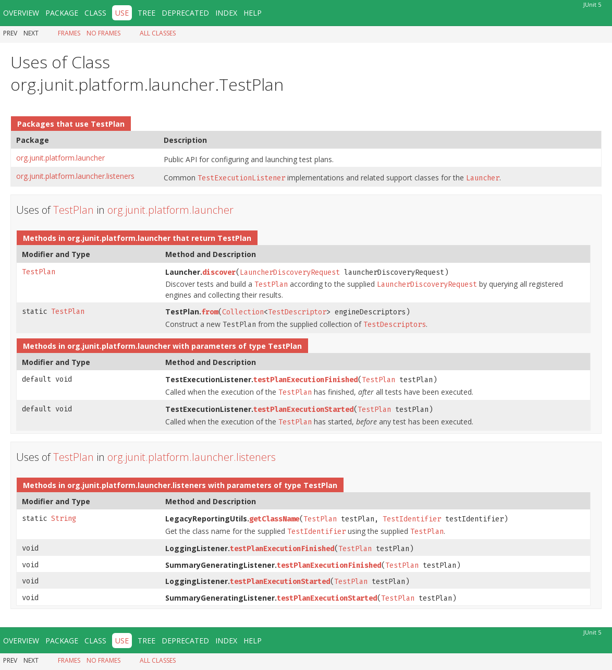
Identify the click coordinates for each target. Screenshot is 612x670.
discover (219, 272)
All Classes (158, 33)
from (209, 312)
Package (61, 13)
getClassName (274, 519)
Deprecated (185, 13)
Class (95, 13)
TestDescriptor (297, 312)
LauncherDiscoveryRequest (290, 272)
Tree (146, 13)
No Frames (103, 33)
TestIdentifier (412, 519)
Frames (69, 33)
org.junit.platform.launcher (60, 158)
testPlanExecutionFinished (305, 379)
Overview (21, 13)
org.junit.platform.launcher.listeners (75, 176)
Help (252, 13)
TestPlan (108, 124)
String (63, 518)
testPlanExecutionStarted (303, 409)
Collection (243, 312)
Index (226, 13)
